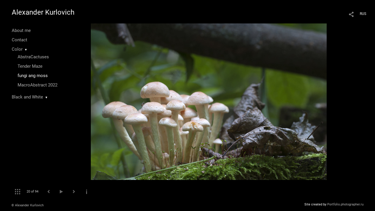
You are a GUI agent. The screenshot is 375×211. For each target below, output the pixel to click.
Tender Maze (30, 66)
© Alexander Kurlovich (27, 205)
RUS (363, 14)
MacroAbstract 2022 (37, 85)
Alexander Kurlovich (43, 12)
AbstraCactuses (33, 56)
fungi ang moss (33, 75)
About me (21, 30)
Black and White (27, 97)
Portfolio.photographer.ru (345, 204)
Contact (19, 39)
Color (17, 49)
